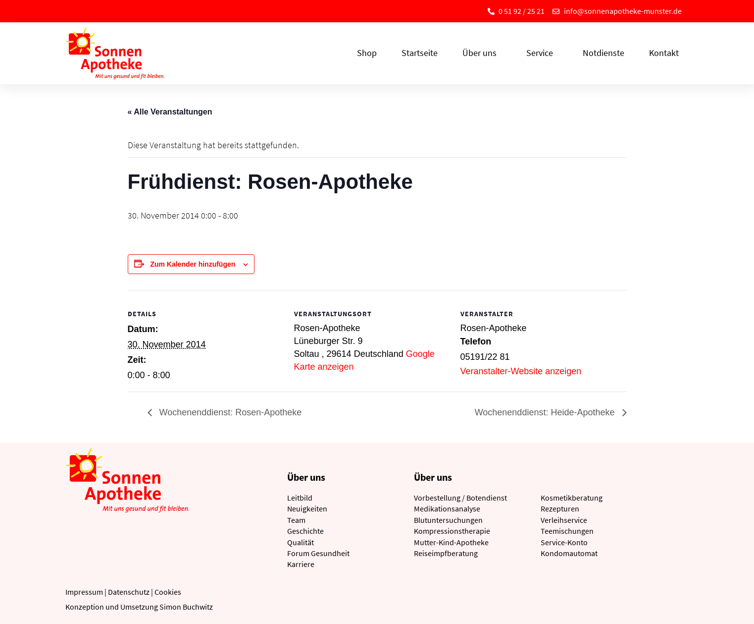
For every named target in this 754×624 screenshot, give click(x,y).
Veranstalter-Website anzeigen (521, 371)
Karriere (300, 564)
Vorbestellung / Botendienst (460, 498)
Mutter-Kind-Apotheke (451, 542)
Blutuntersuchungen (448, 520)
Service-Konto (564, 542)
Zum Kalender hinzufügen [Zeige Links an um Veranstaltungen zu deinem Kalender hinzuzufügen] (192, 264)
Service (542, 52)
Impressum (84, 592)
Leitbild (299, 498)
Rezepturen (560, 508)
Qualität (300, 542)
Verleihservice (564, 520)
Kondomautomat (569, 553)
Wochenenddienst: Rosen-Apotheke (229, 412)
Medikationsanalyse (447, 508)
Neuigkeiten (307, 508)
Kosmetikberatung (572, 498)
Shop (367, 52)
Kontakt (664, 52)
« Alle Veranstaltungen (170, 112)
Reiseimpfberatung (446, 553)
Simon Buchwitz (186, 607)
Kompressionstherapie (452, 531)
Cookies (167, 592)
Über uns (482, 52)
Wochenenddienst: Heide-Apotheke (546, 412)
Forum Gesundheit (318, 553)
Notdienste (603, 52)
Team (296, 520)
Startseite (420, 52)
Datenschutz (129, 592)
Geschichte (305, 531)
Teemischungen (567, 531)
